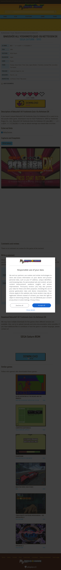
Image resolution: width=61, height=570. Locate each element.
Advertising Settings (22, 298)
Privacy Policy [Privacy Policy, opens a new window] (35, 300)
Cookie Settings (24, 300)
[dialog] (30, 285)
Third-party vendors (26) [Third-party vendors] (29, 286)
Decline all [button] (19, 305)
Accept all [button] (41, 305)
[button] (30, 310)
